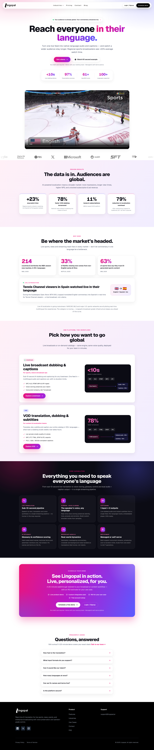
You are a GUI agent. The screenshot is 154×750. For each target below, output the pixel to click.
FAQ (70, 730)
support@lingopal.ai (108, 714)
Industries (58, 5)
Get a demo (62, 59)
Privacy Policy (19, 742)
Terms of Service (32, 742)
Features (72, 714)
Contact (78, 5)
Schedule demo (143, 5)
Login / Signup (129, 5)
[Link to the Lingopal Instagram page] (29, 728)
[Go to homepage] (10, 5)
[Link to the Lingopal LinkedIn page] (17, 728)
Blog (86, 5)
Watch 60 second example (86, 59)
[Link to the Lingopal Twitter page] (23, 728)
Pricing (69, 5)
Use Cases (73, 722)
